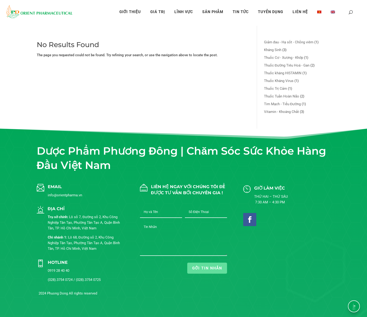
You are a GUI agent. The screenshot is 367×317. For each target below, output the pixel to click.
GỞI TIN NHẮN (207, 268)
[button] (354, 306)
